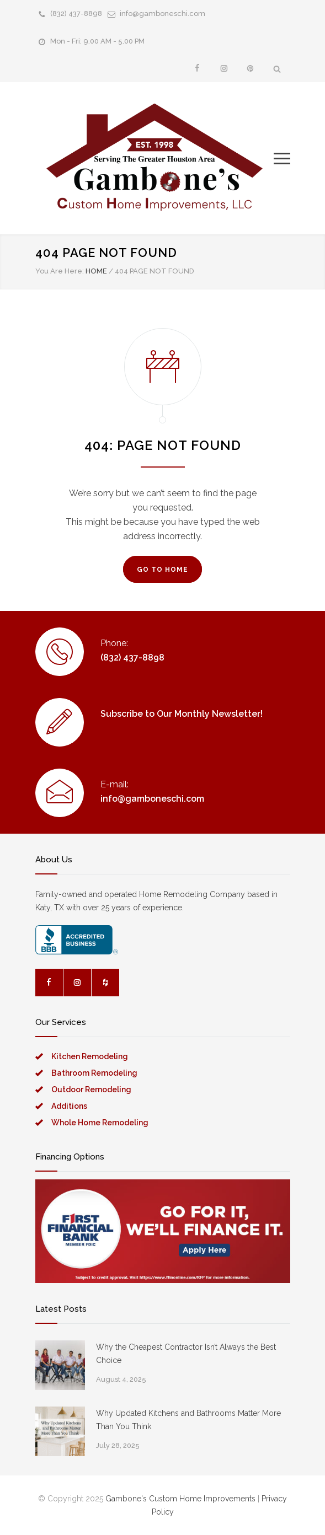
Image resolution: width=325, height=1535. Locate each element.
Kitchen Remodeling (89, 1056)
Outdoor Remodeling (91, 1089)
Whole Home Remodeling (99, 1122)
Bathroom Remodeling (94, 1073)
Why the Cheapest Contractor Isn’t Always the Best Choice (186, 1354)
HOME (96, 271)
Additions (69, 1106)
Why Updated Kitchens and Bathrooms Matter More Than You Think (188, 1420)
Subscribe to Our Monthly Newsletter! (181, 714)
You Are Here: (59, 271)
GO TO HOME (162, 569)
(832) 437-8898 (76, 13)
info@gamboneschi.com (162, 13)
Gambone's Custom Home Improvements (180, 1498)
